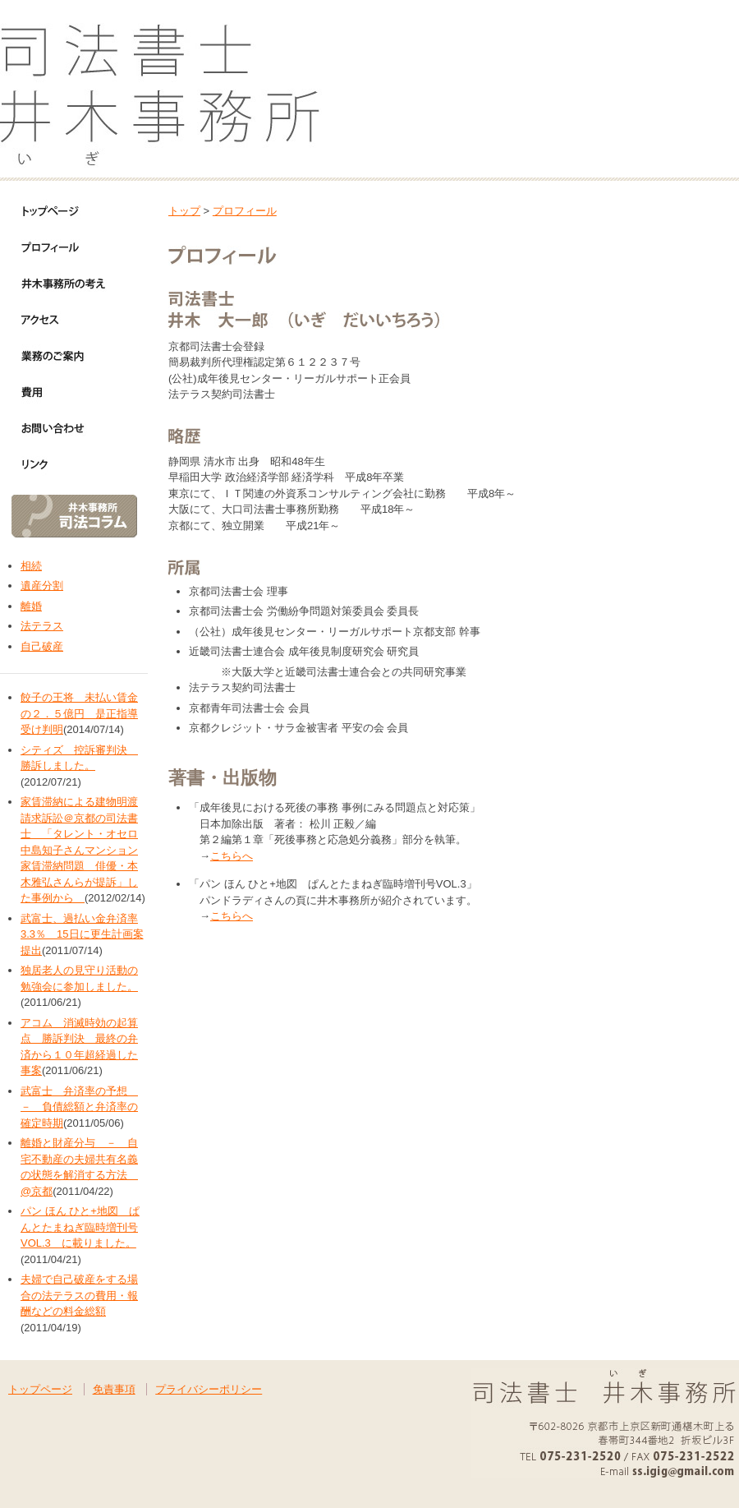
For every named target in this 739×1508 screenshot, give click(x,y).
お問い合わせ (65, 428)
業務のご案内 (65, 356)
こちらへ (231, 856)
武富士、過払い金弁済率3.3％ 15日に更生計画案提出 (82, 934)
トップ (184, 211)
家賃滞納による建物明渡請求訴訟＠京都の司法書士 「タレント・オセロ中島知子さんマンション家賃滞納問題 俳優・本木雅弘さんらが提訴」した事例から (79, 850)
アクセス (65, 320)
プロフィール (65, 247)
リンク (65, 464)
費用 (65, 392)
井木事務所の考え (65, 283)
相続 (31, 566)
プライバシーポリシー (208, 1389)
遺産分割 (42, 585)
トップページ (65, 211)
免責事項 (114, 1389)
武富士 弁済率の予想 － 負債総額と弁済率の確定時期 (79, 1107)
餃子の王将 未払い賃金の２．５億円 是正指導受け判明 (79, 713)
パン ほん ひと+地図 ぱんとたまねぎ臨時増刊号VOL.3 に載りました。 (80, 1227)
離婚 (31, 606)
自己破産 (42, 646)
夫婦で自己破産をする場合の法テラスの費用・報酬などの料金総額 (79, 1295)
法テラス (42, 626)
